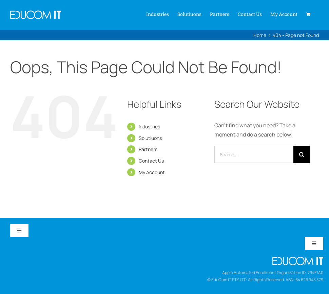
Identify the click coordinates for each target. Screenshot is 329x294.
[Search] (301, 154)
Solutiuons (150, 138)
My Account (152, 172)
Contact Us (151, 161)
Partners (148, 149)
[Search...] (253, 154)
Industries (149, 126)
